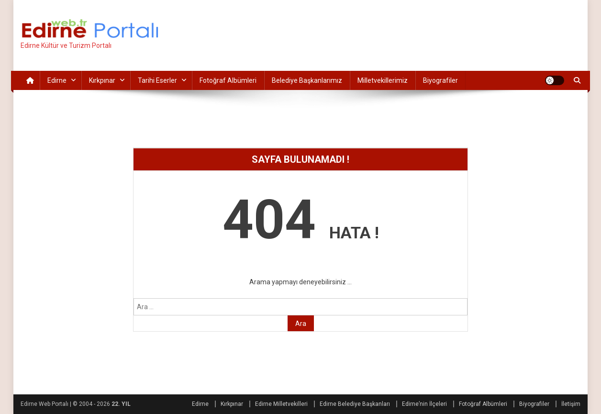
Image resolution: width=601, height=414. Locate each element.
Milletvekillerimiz (382, 80)
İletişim (570, 404)
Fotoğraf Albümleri (228, 80)
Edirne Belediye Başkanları (355, 404)
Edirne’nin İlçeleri (424, 404)
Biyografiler (440, 80)
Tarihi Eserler (157, 80)
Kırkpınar (102, 80)
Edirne (57, 80)
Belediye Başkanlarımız (307, 80)
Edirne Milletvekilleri (281, 404)
